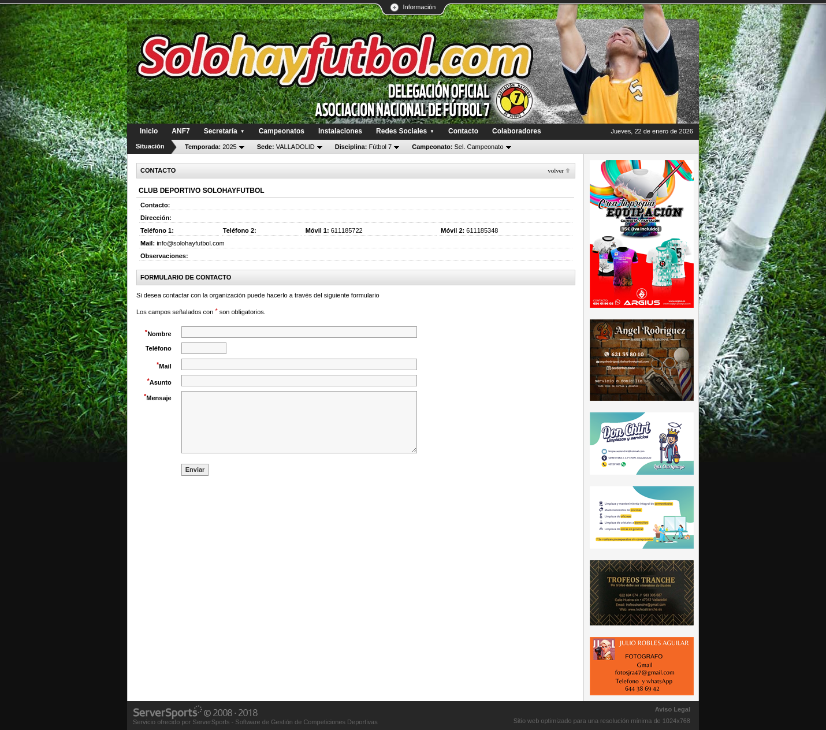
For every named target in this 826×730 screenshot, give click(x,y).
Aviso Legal (672, 709)
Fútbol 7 (363, 146)
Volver (556, 170)
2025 (211, 146)
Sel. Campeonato (457, 146)
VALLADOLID (286, 146)
